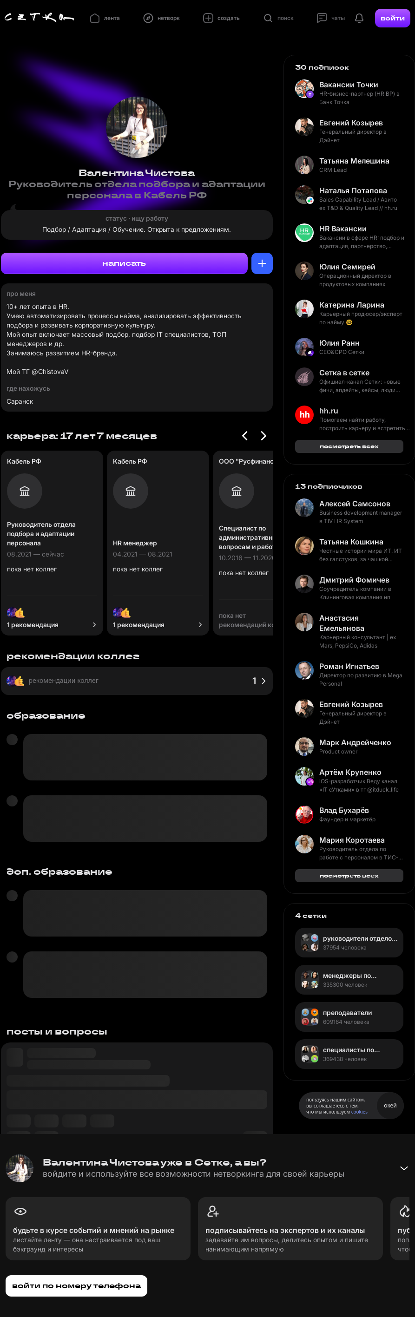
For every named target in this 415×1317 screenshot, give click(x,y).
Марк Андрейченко (355, 742)
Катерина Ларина (351, 304)
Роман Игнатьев (349, 666)
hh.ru (328, 410)
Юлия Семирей (347, 266)
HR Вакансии (343, 228)
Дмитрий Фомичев (354, 579)
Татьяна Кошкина (351, 541)
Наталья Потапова (353, 190)
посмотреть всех (349, 446)
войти (393, 18)
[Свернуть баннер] (403, 1168)
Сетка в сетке (344, 372)
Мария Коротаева (352, 840)
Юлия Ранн (339, 342)
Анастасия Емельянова (341, 623)
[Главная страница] (39, 18)
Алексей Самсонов (354, 503)
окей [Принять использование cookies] (390, 1105)
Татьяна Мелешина (354, 160)
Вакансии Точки (348, 84)
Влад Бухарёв (344, 810)
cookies (359, 1111)
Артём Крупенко (350, 772)
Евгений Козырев (351, 122)
